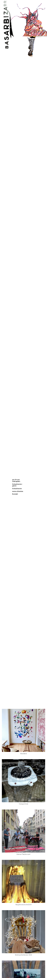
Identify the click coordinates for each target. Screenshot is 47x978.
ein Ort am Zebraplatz (16, 480)
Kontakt (15, 494)
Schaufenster (17, 488)
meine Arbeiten (17, 491)
